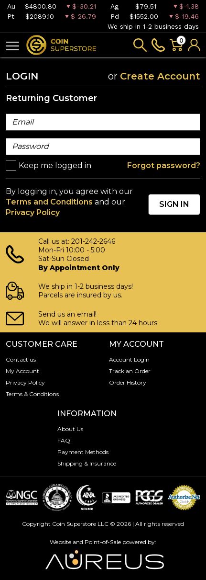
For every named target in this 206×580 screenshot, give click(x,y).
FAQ (63, 440)
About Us (70, 428)
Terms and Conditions (49, 201)
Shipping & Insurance (86, 463)
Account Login (129, 359)
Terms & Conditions (32, 394)
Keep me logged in (55, 165)
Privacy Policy (33, 212)
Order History (127, 382)
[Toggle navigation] (12, 45)
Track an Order (130, 371)
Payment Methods (82, 451)
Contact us (21, 359)
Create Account (160, 76)
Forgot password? (163, 165)
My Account (22, 371)
